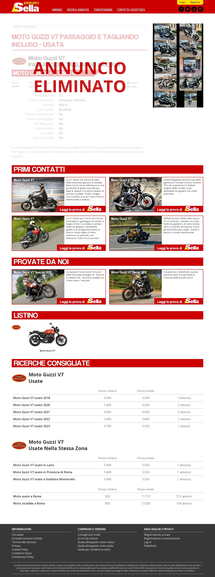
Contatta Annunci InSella (27, 538)
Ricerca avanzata (78, 9)
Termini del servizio (24, 542)
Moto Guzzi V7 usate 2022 (31, 419)
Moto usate (30, 26)
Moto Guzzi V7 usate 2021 (31, 412)
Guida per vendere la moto (94, 549)
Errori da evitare (88, 538)
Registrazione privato (157, 535)
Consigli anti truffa (89, 535)
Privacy (16, 546)
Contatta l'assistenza (131, 9)
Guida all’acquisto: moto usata (95, 546)
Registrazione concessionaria (162, 538)
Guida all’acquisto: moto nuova (96, 542)
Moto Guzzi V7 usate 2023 (31, 426)
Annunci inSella (27, 7)
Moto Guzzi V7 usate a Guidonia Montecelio (44, 479)
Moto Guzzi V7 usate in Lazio (33, 465)
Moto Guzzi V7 (47, 337)
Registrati (195, 2)
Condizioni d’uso (22, 553)
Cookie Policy (20, 549)
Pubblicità (150, 546)
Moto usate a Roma (27, 496)
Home (17, 26)
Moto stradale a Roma (29, 503)
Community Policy (23, 557)
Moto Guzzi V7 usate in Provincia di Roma (42, 472)
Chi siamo (18, 535)
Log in (147, 542)
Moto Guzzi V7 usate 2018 (31, 398)
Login (182, 2)
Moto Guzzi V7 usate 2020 (31, 405)
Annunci (57, 9)
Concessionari (103, 9)
